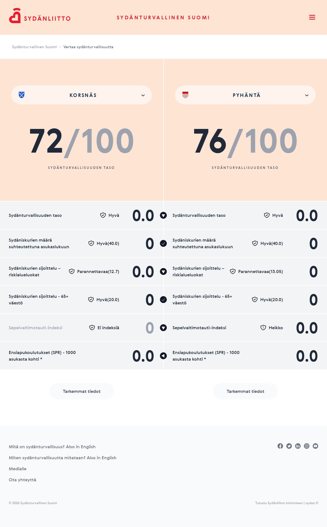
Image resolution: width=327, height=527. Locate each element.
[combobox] (81, 94)
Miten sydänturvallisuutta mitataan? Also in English (63, 458)
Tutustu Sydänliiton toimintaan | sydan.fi (286, 503)
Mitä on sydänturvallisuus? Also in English (52, 447)
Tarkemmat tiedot (82, 391)
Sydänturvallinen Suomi (163, 17)
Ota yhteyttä (22, 480)
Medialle (17, 469)
